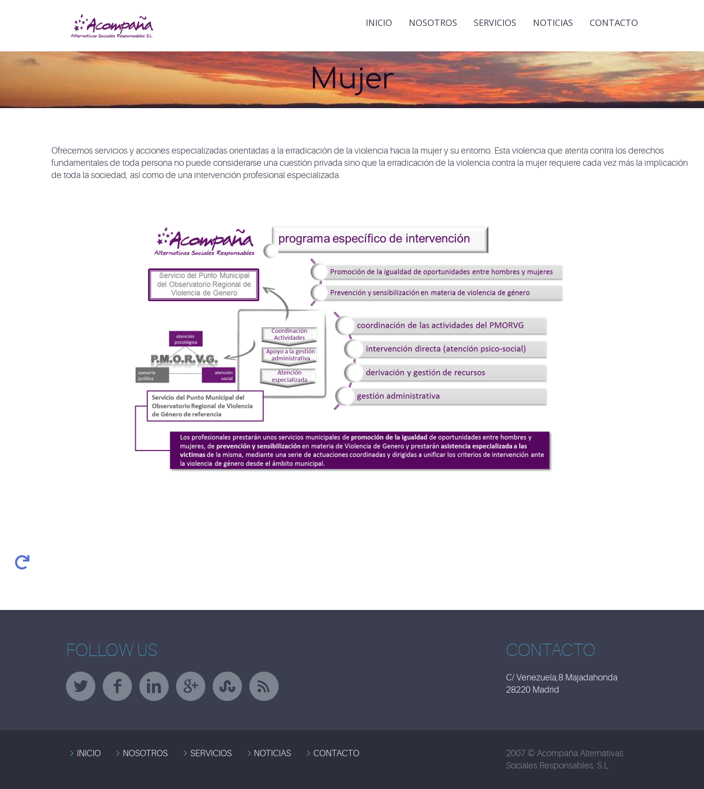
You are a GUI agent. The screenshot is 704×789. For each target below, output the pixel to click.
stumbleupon (227, 686)
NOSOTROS (145, 753)
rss (264, 686)
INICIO (379, 22)
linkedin (154, 686)
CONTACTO (336, 753)
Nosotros (433, 22)
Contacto (614, 22)
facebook (117, 686)
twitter (80, 686)
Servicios (495, 22)
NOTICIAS (553, 22)
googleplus (190, 686)
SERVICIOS (211, 753)
